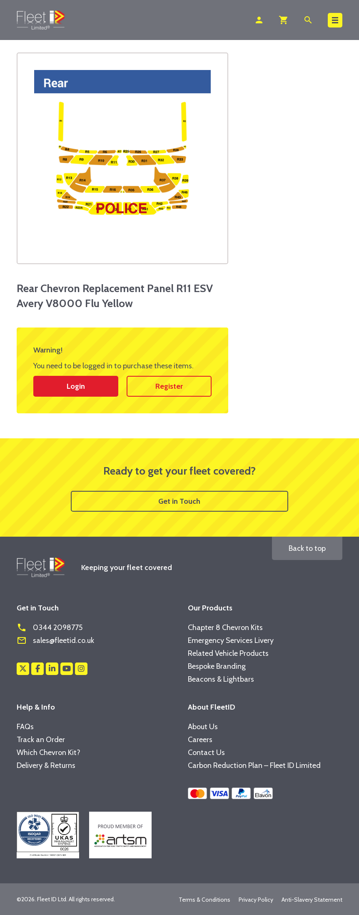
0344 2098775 (49, 627)
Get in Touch (179, 501)
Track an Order (41, 739)
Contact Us (206, 752)
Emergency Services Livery (231, 640)
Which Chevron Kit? (48, 752)
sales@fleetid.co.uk (55, 640)
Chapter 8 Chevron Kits (225, 627)
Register (169, 386)
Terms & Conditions (204, 899)
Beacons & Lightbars (221, 679)
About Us (203, 726)
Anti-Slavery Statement (312, 899)
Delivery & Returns (46, 765)
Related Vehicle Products (228, 653)
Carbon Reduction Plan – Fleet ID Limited (254, 765)
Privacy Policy (256, 899)
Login (76, 386)
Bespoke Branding (217, 666)
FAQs (25, 726)
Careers (200, 739)
